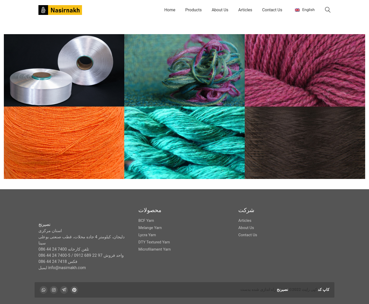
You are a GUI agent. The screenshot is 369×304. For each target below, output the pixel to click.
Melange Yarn (150, 227)
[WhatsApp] (43, 290)
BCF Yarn (146, 220)
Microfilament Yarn (154, 249)
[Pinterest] (74, 290)
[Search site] (328, 10)
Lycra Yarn (147, 235)
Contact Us (247, 235)
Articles (244, 220)
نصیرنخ (282, 289)
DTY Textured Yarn (154, 242)
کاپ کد (323, 289)
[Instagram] (54, 290)
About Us (246, 227)
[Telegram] (64, 290)
